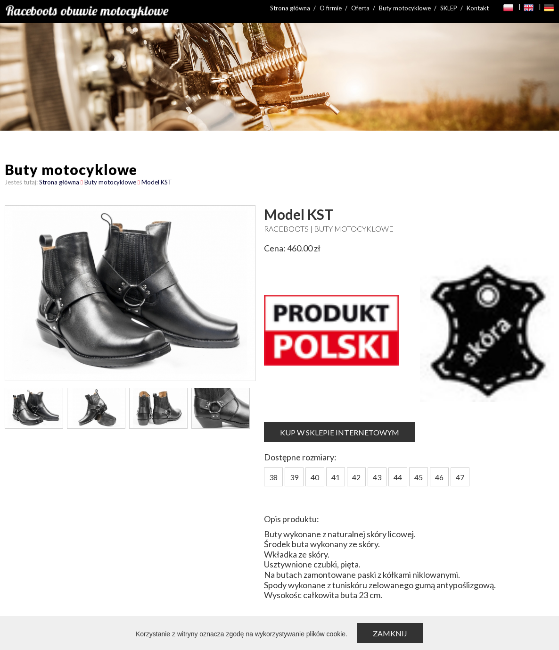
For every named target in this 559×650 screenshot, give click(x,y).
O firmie (331, 8)
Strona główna (290, 8)
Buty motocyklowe (405, 8)
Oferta (360, 8)
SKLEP (448, 8)
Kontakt (478, 8)
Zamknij (390, 633)
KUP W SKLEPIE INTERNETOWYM (339, 432)
